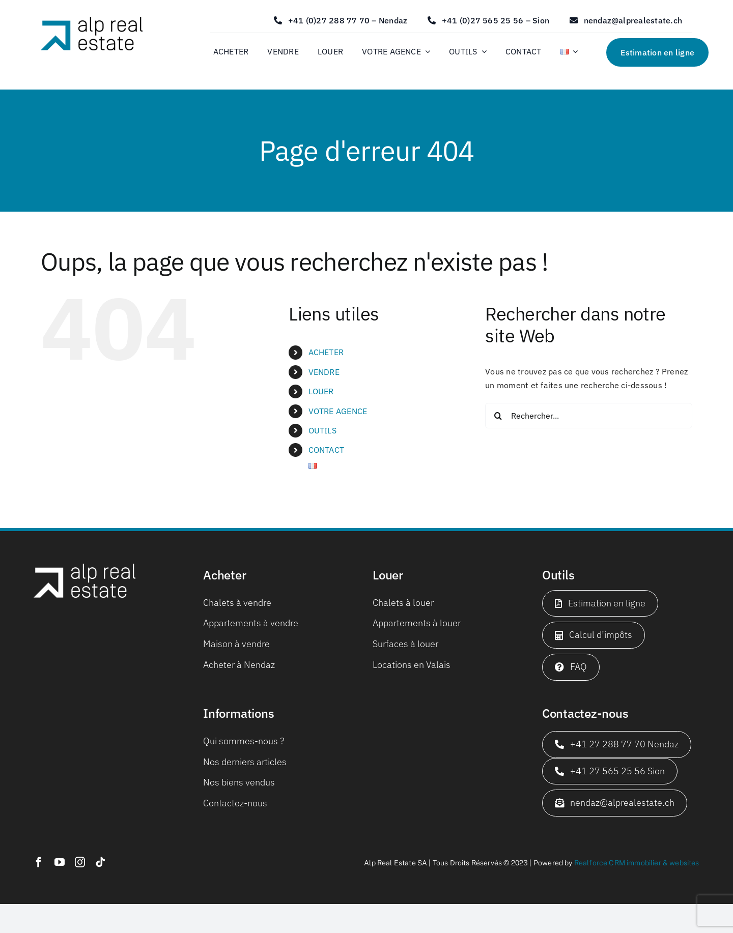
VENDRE (324, 372)
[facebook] (39, 862)
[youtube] (59, 862)
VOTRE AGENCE (338, 411)
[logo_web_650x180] (92, 21)
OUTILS (322, 430)
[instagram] (80, 862)
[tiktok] (100, 862)
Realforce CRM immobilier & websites (636, 863)
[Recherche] (498, 415)
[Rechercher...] (588, 415)
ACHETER (326, 352)
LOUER (321, 391)
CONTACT (326, 450)
